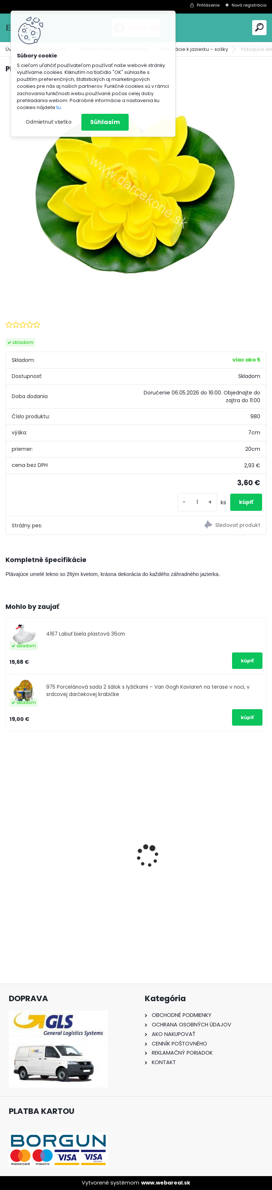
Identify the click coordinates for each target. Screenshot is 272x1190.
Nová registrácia (249, 5)
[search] (259, 27)
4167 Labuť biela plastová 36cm (85, 633)
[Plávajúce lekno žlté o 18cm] (136, 189)
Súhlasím (105, 122)
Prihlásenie (208, 5)
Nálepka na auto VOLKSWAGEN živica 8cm (64, 875)
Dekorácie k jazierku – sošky (194, 49)
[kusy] (197, 502)
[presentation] (9, 843)
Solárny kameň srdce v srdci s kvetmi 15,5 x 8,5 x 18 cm (197, 875)
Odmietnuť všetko (48, 122)
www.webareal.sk (165, 1182)
